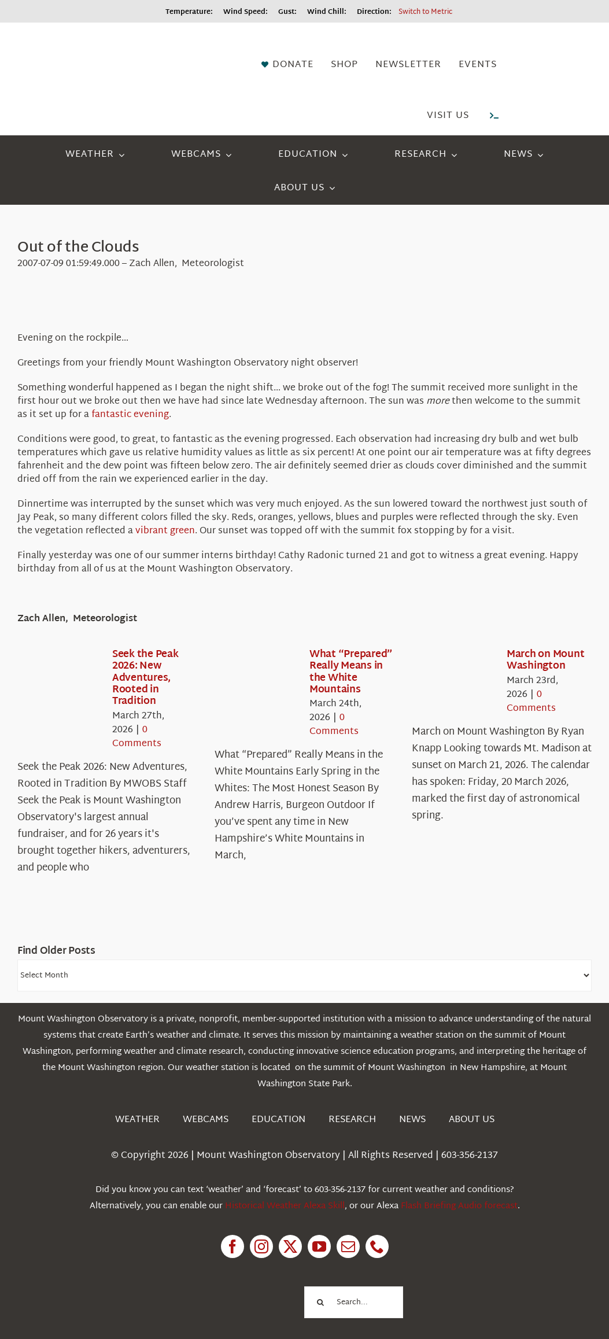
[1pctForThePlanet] (245, 1285)
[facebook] (232, 1246)
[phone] (377, 1246)
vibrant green (165, 531)
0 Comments (136, 737)
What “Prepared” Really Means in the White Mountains (351, 672)
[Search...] (353, 1302)
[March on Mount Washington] (453, 682)
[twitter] (290, 1246)
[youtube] (319, 1246)
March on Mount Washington (545, 660)
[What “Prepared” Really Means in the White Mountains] (256, 682)
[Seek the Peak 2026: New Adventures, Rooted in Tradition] (59, 682)
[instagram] (261, 1246)
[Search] (320, 1302)
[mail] (348, 1246)
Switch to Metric (425, 12)
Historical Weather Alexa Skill (285, 1206)
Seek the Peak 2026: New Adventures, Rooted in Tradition (145, 678)
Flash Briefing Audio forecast (459, 1206)
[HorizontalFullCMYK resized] (87, 45)
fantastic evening (130, 415)
